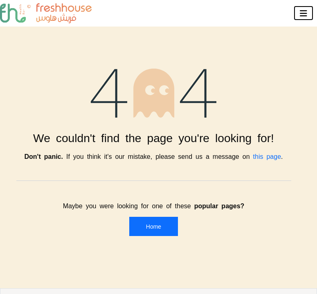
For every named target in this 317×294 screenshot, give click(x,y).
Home (153, 226)
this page (267, 156)
